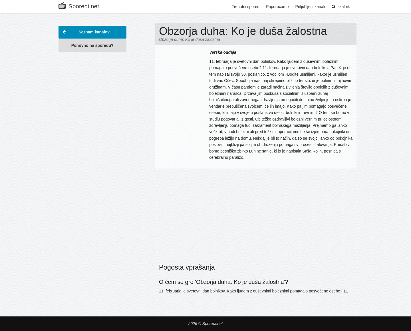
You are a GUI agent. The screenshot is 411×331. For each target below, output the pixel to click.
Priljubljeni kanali (308, 6)
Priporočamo (274, 6)
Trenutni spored (242, 6)
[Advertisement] (92, 141)
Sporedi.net (79, 5)
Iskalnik (340, 6)
